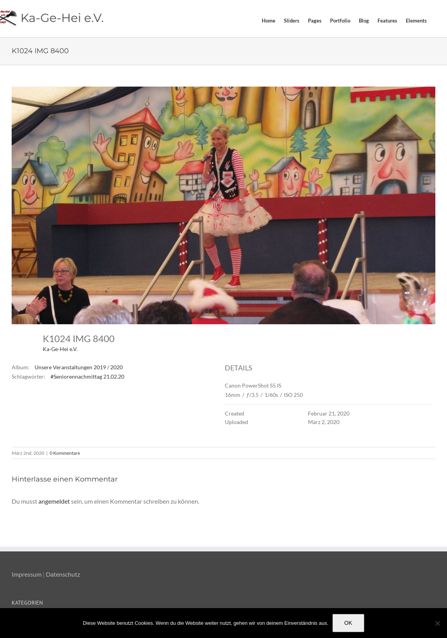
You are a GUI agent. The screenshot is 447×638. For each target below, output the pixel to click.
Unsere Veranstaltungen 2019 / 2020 (79, 367)
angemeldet (54, 501)
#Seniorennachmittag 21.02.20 (87, 376)
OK (348, 623)
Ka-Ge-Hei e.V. (60, 349)
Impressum (27, 574)
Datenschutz (63, 574)
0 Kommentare (65, 453)
